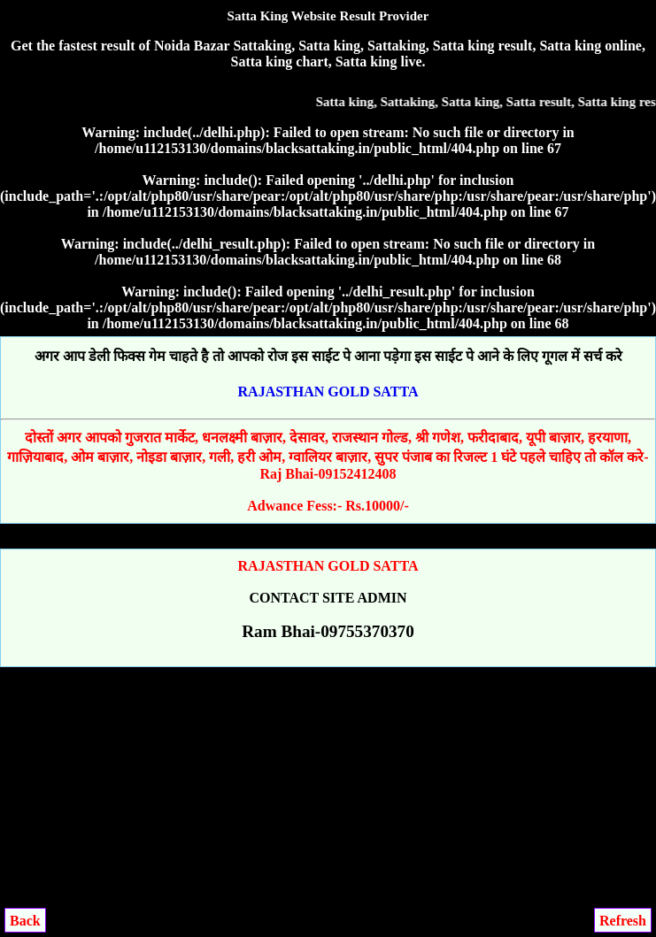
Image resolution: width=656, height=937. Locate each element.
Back (25, 920)
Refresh (622, 920)
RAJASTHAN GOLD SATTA (328, 391)
